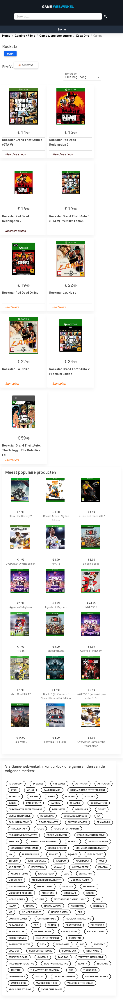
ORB (80, 912)
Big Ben (34, 796)
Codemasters (98, 803)
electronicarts (77, 822)
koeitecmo (37, 867)
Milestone (48, 893)
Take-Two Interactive (21, 963)
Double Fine (47, 816)
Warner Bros (18, 983)
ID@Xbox (73, 854)
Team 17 (82, 963)
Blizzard (90, 796)
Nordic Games (59, 912)
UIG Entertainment (64, 976)
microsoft (89, 886)
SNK (81, 944)
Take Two (63, 957)
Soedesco (99, 944)
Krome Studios (19, 873)
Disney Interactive (20, 816)
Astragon (103, 783)
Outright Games (18, 918)
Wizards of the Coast (80, 983)
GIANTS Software (98, 841)
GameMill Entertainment (43, 841)
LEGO (66, 873)
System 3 (43, 957)
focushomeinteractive (91, 835)
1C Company (16, 783)
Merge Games (45, 886)
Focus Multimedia (57, 835)
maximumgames (18, 886)
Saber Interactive (19, 944)
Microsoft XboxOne (20, 893)
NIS (10, 912)
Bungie (12, 803)
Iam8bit (53, 854)
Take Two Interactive (91, 957)
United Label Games (96, 976)
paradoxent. (16, 925)
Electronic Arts (48, 822)
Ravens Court (42, 931)
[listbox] (82, 77)
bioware (70, 796)
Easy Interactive (19, 822)
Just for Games (37, 861)
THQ (71, 970)
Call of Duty (33, 803)
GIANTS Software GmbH (24, 848)
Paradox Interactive (78, 918)
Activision (81, 783)
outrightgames (47, 918)
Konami (58, 867)
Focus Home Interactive (23, 835)
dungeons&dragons (76, 816)
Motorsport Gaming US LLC (70, 899)
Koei (101, 861)
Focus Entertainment (66, 828)
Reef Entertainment (47, 938)
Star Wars (92, 951)
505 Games (59, 783)
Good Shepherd (57, 848)
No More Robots (31, 912)
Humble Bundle (30, 854)
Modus (90, 893)
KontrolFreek (80, 867)
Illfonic (13, 861)
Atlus (30, 790)
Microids (68, 886)
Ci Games (75, 803)
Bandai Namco (52, 790)
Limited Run (85, 873)
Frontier (14, 841)
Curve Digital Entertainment (25, 809)
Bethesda (14, 796)
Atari (14, 790)
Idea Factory (95, 854)
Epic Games (103, 822)
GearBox (73, 841)
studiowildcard (18, 957)
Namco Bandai (52, 906)
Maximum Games (80, 880)
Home (62, 29)
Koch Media (82, 861)
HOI (10, 854)
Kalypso (61, 861)
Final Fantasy (19, 828)
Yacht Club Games (51, 989)
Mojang (39, 899)
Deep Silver (58, 809)
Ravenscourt (69, 931)
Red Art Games (96, 931)
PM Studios (97, 925)
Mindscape (70, 893)
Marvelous (15, 880)
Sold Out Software (40, 951)
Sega (43, 944)
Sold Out (14, 951)
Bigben (51, 796)
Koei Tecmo (15, 867)
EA (98, 816)
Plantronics (73, 925)
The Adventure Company (45, 970)
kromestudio (46, 873)
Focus (40, 828)
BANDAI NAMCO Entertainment (87, 790)
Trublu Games (17, 976)
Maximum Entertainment (46, 880)
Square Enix (69, 951)
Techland (102, 963)
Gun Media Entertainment (91, 848)
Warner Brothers (47, 983)
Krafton (103, 867)
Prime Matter (16, 931)
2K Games (38, 783)
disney (102, 809)
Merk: (10, 54)
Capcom (55, 803)
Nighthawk (77, 906)
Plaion (52, 925)
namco (30, 906)
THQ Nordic (90, 970)
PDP (36, 925)
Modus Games (17, 899)
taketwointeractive (56, 963)
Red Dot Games (17, 938)
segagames (62, 944)
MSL (98, 899)
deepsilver (81, 809)
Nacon (12, 906)
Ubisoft (39, 976)
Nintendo (98, 906)
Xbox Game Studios (20, 989)
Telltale (16, 970)
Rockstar (26, 65)
